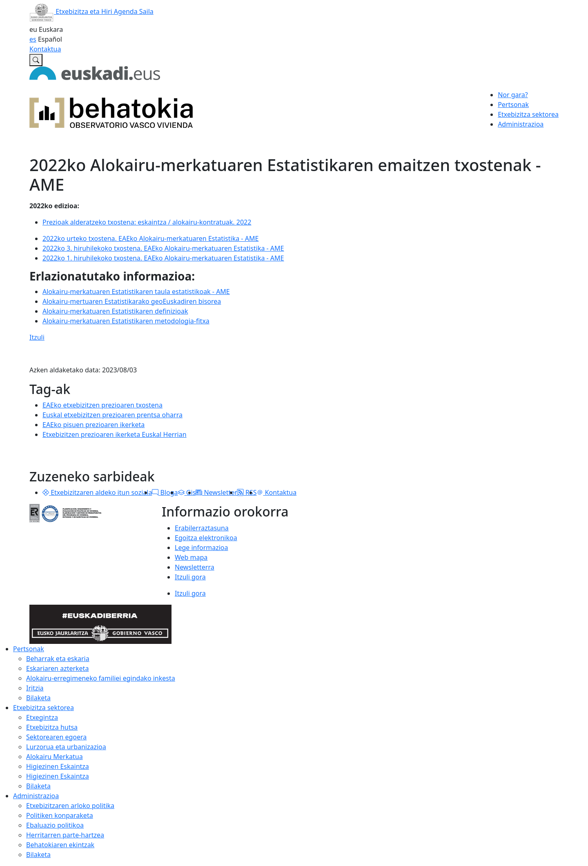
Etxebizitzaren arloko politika (70, 805)
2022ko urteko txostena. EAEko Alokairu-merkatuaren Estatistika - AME (150, 238)
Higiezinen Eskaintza (57, 766)
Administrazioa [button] (520, 124)
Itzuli (37, 337)
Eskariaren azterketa (57, 668)
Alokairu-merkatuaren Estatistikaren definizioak (115, 311)
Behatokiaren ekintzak (60, 844)
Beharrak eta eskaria (57, 658)
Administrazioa (36, 795)
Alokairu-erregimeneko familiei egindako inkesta (100, 678)
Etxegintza (42, 717)
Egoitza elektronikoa (206, 537)
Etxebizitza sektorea (43, 707)
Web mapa (191, 557)
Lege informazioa (201, 547)
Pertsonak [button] (513, 104)
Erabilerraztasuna (202, 527)
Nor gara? (513, 94)
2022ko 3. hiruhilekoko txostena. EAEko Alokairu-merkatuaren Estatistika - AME (163, 248)
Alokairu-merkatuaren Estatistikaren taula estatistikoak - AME (136, 291)
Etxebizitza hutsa (52, 727)
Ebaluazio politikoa (55, 825)
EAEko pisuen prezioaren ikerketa (93, 424)
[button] (45, 492)
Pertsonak (28, 648)
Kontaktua (45, 49)
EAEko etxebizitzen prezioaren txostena (102, 405)
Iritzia (35, 687)
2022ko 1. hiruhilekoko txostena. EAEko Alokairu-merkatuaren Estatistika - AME (163, 258)
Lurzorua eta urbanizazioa (66, 746)
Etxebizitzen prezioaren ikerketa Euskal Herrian (114, 434)
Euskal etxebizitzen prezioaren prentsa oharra (112, 414)
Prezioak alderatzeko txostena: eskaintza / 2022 (146, 222)
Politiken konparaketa (59, 815)
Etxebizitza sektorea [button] (528, 114)
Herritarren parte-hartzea (65, 834)
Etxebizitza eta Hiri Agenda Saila (91, 11)
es (32, 39)
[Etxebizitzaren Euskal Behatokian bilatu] (35, 60)
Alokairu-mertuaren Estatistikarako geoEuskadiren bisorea (131, 301)
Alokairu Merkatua (54, 756)
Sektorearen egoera (56, 736)
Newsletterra (194, 567)
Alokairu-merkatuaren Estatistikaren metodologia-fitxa (125, 320)
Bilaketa (38, 697)
